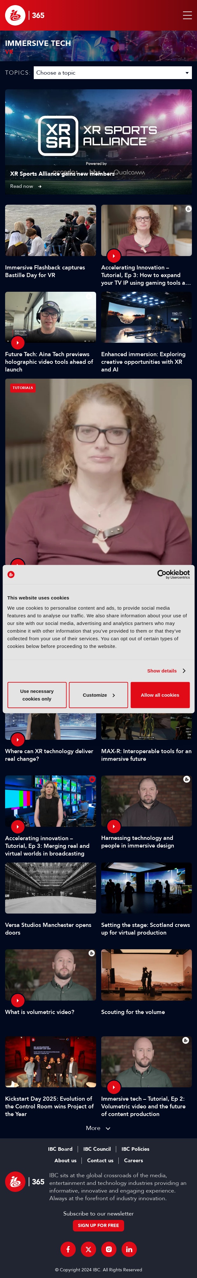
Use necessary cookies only (36, 694)
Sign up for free (98, 1226)
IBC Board (60, 1149)
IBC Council (97, 1149)
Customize (99, 694)
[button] (186, 15)
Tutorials (23, 388)
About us (65, 1160)
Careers (133, 1160)
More (93, 1128)
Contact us (100, 1160)
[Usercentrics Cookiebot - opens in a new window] (162, 574)
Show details (162, 670)
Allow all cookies (160, 694)
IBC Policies (135, 1149)
